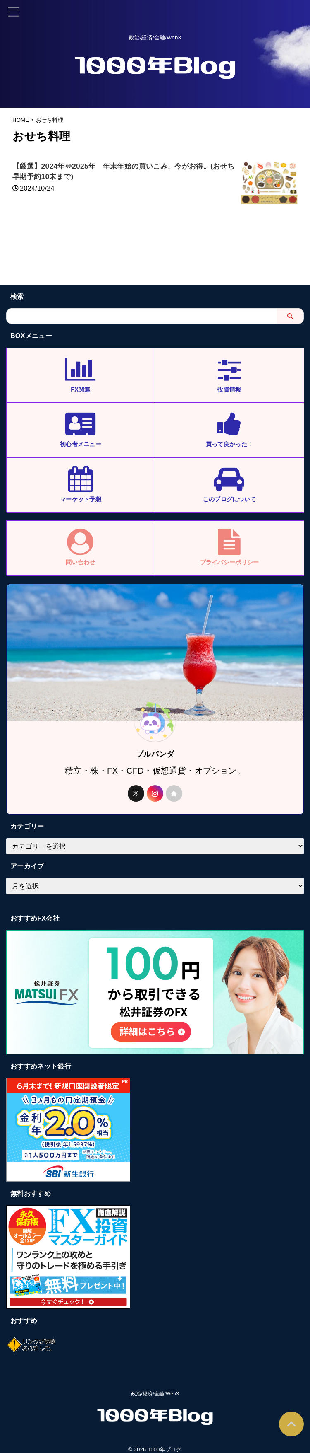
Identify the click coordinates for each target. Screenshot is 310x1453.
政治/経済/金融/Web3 (155, 1410)
